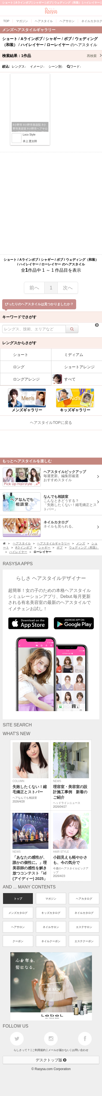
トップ (18, 898)
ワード (74, 66)
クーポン (18, 941)
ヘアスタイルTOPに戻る (51, 422)
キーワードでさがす (19, 317)
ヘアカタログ (84, 898)
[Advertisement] (51, 203)
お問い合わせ (80, 1050)
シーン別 (55, 66)
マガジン (50, 898)
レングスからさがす (19, 343)
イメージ (37, 66)
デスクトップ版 (51, 1060)
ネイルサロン (51, 927)
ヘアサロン (18, 927)
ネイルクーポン (50, 941)
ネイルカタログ (84, 912)
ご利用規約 (39, 1050)
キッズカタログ (50, 912)
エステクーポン (84, 941)
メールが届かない (59, 1050)
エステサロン (84, 927)
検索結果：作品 (52, 55)
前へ (34, 288)
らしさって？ (22, 1050)
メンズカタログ (17, 912)
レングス (19, 66)
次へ (68, 288)
